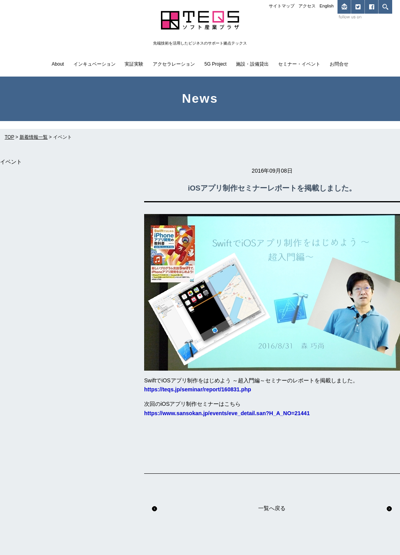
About (58, 64)
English (327, 6)
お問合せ (339, 64)
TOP (9, 137)
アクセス (307, 6)
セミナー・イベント (299, 64)
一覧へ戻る (272, 508)
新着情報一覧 (34, 137)
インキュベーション (94, 64)
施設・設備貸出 (252, 64)
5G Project (215, 64)
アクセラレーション (174, 64)
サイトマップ (282, 6)
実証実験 (134, 64)
